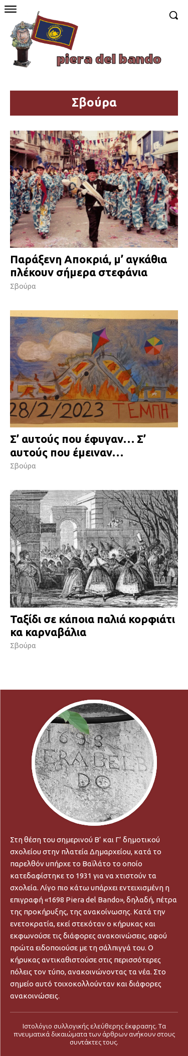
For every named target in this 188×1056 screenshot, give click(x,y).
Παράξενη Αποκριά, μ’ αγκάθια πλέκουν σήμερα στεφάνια (88, 265)
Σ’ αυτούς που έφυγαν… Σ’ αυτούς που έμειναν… (78, 445)
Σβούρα (23, 286)
